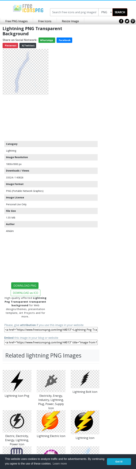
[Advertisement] (25, 117)
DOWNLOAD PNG (24, 285)
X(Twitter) (28, 45)
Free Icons (44, 21)
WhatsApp (47, 40)
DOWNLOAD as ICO (25, 293)
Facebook (64, 40)
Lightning (11, 150)
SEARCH (120, 12)
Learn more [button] (60, 463)
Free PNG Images (16, 21)
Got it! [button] (119, 461)
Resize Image (70, 21)
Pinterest (10, 45)
